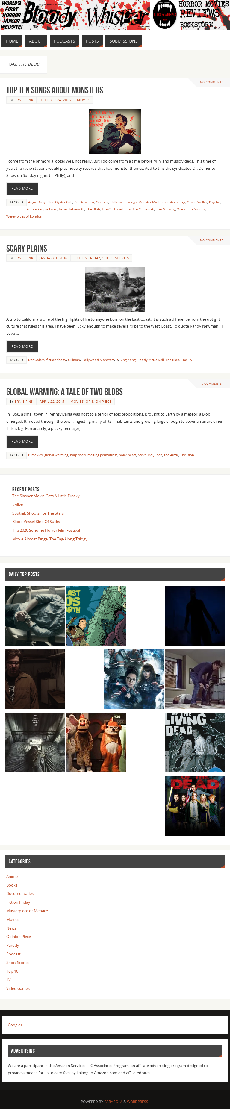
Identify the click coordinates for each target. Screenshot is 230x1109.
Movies (83, 100)
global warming (56, 455)
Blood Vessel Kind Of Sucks (36, 521)
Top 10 (12, 971)
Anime (12, 876)
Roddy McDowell (150, 359)
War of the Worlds (191, 209)
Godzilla (102, 202)
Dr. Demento (84, 202)
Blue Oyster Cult (59, 202)
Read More (22, 188)
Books (11, 885)
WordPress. (138, 1101)
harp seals (78, 455)
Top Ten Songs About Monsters (54, 90)
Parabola (113, 1101)
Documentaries (20, 893)
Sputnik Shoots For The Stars (38, 513)
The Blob (93, 209)
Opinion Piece (98, 401)
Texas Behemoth (71, 209)
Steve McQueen (150, 455)
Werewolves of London (24, 216)
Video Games (18, 988)
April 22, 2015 (52, 401)
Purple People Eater (41, 209)
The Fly (186, 359)
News (11, 928)
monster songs (173, 202)
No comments (211, 82)
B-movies (35, 455)
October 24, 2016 (55, 100)
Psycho (214, 202)
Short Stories (115, 258)
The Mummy (165, 209)
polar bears (127, 455)
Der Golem (36, 359)
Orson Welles (197, 202)
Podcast (13, 954)
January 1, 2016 (53, 258)
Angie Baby (37, 202)
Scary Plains (26, 248)
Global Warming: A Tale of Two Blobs (64, 391)
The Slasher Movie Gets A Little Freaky (46, 496)
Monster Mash (149, 202)
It (117, 359)
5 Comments (212, 384)
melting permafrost (102, 455)
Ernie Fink (24, 100)
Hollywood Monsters (98, 359)
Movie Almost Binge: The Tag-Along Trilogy (49, 539)
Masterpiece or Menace (27, 910)
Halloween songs (123, 202)
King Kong (128, 359)
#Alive (17, 504)
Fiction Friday (87, 258)
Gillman (74, 359)
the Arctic (171, 455)
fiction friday (56, 359)
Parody (12, 945)
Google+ (15, 1025)
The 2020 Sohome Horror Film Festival (46, 530)
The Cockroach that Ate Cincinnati (128, 209)
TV (8, 979)
